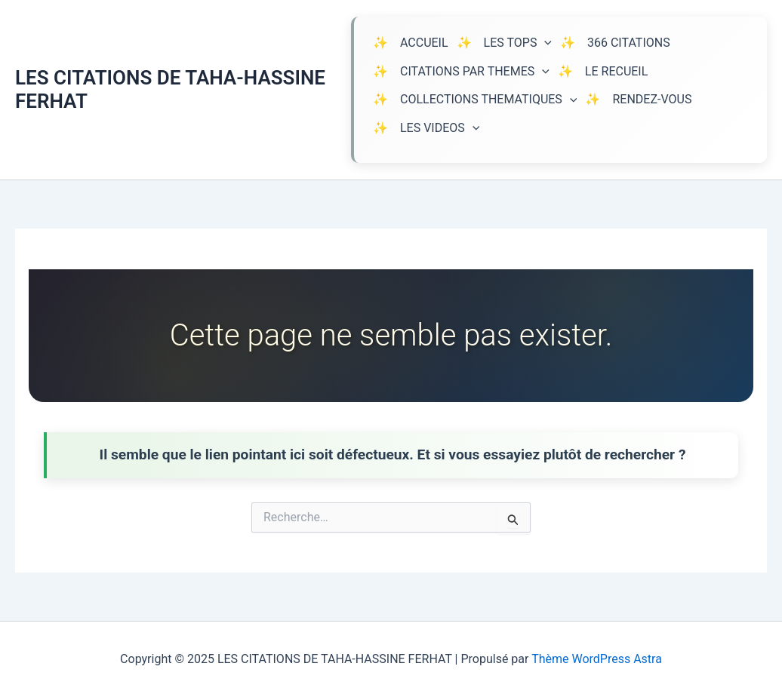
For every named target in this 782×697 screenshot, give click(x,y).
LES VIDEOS (439, 128)
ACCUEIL (424, 42)
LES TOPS (518, 43)
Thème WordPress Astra (596, 659)
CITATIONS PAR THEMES (475, 71)
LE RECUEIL (616, 71)
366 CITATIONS (628, 42)
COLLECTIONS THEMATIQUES (488, 99)
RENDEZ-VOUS (651, 99)
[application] (544, 43)
